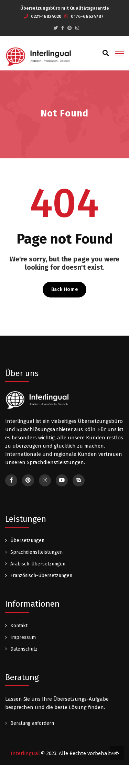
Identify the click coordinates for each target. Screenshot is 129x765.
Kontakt (19, 626)
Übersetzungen (27, 540)
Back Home (64, 289)
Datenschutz (23, 649)
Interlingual (25, 753)
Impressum (23, 637)
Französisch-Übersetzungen (41, 575)
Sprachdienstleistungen (36, 552)
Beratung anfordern (32, 723)
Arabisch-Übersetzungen (37, 564)
